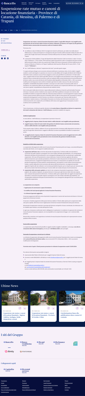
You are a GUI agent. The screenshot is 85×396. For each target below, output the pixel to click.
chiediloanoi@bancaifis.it (56, 257)
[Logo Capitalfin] (9, 370)
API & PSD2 (67, 387)
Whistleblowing (25, 387)
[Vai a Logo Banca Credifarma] (26, 343)
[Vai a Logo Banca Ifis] (9, 343)
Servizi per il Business (24, 3)
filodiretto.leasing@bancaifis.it (36, 265)
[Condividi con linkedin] (8, 58)
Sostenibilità (56, 3)
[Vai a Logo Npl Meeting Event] (75, 343)
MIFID (66, 385)
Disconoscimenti (69, 383)
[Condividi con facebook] (5, 58)
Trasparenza (4, 380)
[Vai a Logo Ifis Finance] (59, 343)
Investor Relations (44, 3)
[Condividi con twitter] (2, 58)
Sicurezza (24, 383)
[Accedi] (68, 3)
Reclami (24, 380)
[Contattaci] (75, 3)
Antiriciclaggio (25, 385)
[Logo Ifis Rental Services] (26, 370)
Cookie (2, 383)
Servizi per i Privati (31, 3)
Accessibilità (4, 385)
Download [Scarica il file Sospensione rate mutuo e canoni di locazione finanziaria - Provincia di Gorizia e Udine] (53, 308)
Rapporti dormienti (47, 387)
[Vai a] (42, 343)
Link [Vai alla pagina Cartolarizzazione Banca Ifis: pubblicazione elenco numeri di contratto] (77, 308)
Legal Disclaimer (47, 383)
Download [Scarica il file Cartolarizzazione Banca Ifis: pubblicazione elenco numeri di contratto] (82, 308)
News (17, 30)
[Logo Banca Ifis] (8, 3)
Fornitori (67, 389)
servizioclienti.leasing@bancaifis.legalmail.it (38, 267)
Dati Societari (46, 380)
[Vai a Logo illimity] (9, 352)
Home (6, 30)
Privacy (66, 380)
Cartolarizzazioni (5, 392)
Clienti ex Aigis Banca (48, 389)
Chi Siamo (37, 3)
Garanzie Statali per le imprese (50, 385)
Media (50, 3)
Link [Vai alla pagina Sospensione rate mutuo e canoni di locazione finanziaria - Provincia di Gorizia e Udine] (48, 308)
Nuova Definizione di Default (29, 389)
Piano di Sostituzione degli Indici (8, 389)
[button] (80, 3)
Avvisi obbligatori (5, 387)
